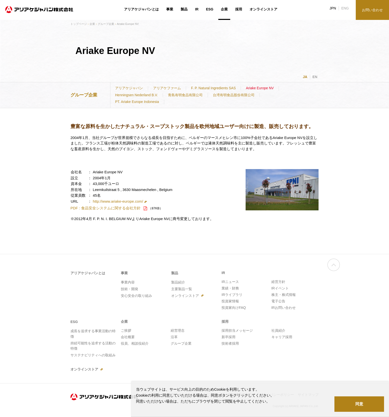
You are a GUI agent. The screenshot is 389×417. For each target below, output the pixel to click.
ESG (209, 9)
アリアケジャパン (129, 88)
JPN (332, 8)
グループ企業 (106, 23)
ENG (345, 8)
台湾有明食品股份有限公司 (234, 95)
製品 (184, 9)
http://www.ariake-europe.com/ (118, 201)
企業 (92, 23)
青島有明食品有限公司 (185, 95)
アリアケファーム (167, 88)
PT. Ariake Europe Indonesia (137, 102)
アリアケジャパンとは (141, 9)
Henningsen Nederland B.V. (136, 95)
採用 (238, 9)
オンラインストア (263, 9)
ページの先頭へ (333, 267)
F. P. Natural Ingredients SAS (213, 88)
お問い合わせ (372, 10)
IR (196, 9)
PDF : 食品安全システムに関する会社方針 (105, 208)
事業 (169, 9)
